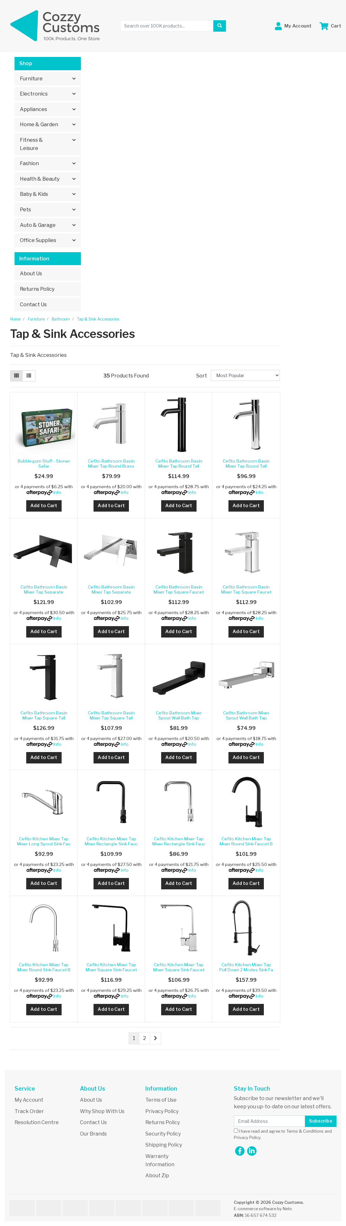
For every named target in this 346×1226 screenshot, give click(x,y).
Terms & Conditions (305, 1131)
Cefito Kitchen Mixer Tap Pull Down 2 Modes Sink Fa (246, 967)
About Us (31, 274)
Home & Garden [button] (39, 124)
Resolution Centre (37, 1122)
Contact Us (33, 305)
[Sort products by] (245, 375)
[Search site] (219, 26)
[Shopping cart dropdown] (330, 26)
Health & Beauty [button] (39, 179)
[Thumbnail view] (16, 376)
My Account (29, 1100)
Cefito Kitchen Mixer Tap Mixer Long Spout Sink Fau (43, 841)
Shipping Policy (163, 1145)
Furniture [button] (31, 79)
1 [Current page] (134, 1038)
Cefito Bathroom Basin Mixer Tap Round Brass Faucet (111, 466)
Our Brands (93, 1134)
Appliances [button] (33, 109)
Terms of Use (161, 1100)
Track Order (29, 1111)
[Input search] (167, 25)
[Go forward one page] (155, 1038)
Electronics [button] (34, 94)
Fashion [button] (29, 163)
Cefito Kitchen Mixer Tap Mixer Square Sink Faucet (111, 967)
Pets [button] (25, 210)
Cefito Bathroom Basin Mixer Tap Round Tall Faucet (178, 466)
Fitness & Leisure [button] (31, 144)
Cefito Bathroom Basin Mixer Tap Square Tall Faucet (44, 718)
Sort (201, 376)
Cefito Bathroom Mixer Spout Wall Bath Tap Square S (179, 718)
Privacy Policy (162, 1111)
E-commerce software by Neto (263, 1208)
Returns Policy (37, 289)
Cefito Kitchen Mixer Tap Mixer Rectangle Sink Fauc (111, 841)
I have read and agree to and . (283, 1134)
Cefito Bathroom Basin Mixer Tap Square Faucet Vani (179, 592)
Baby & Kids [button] (34, 194)
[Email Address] (269, 1121)
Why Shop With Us (102, 1111)
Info (57, 492)
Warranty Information (159, 1160)
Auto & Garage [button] (38, 225)
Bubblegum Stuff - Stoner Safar (44, 463)
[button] (293, 26)
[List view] (28, 376)
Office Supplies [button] (38, 240)
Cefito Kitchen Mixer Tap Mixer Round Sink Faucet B (246, 841)
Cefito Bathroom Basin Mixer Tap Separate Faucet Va (44, 592)
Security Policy (163, 1134)
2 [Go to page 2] (144, 1038)
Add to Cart (44, 505)
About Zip (157, 1176)
